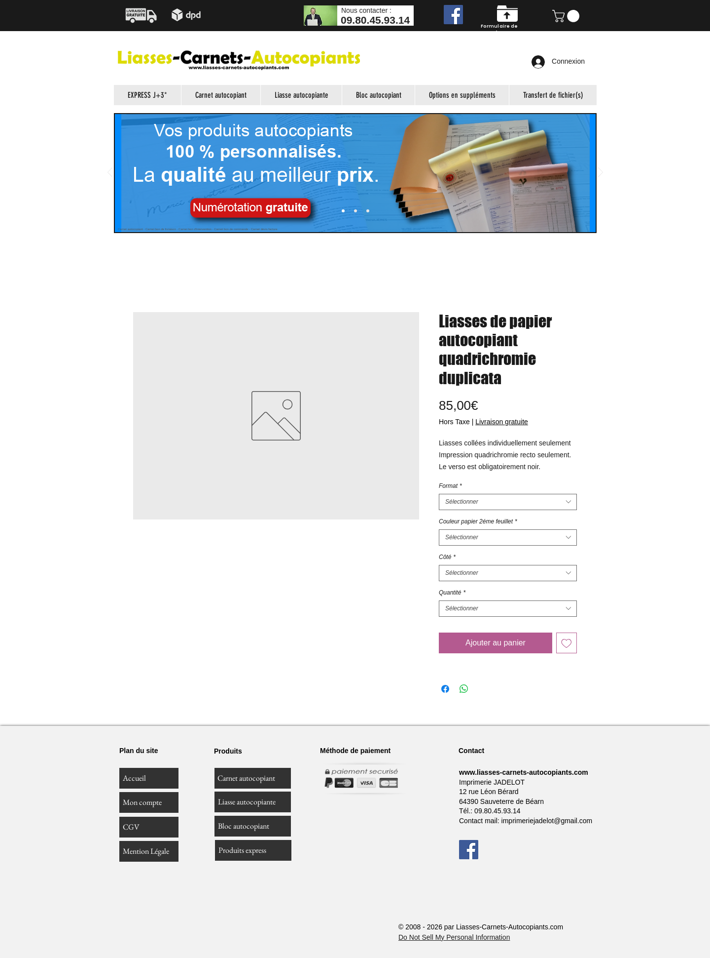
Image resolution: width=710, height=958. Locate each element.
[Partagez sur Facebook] (445, 689)
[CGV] (148, 827)
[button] (567, 16)
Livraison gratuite (501, 422)
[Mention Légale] (148, 851)
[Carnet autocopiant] (252, 778)
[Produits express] (253, 850)
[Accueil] (148, 778)
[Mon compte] (148, 802)
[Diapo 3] (355, 210)
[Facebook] (453, 14)
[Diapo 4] (367, 210)
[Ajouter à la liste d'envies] (566, 643)
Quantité (452, 592)
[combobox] (508, 502)
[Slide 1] (343, 210)
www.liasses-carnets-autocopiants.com (523, 772)
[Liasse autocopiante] (252, 802)
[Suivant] (600, 173)
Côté (447, 557)
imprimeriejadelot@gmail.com (547, 821)
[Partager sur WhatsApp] (464, 689)
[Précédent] (109, 173)
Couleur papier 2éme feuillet (478, 521)
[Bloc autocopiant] (252, 826)
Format (450, 485)
